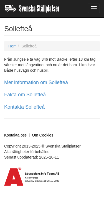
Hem (12, 46)
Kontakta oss (15, 135)
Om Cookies (42, 135)
